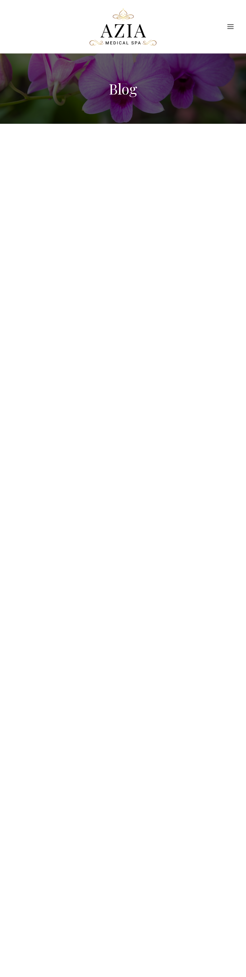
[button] (230, 27)
